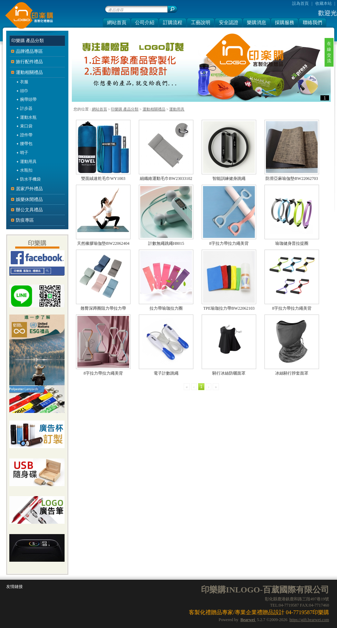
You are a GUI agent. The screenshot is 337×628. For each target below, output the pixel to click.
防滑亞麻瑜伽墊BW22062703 (292, 178)
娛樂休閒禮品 (29, 199)
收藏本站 (323, 3)
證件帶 (26, 135)
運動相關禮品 (154, 109)
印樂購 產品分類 (124, 109)
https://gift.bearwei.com (309, 619)
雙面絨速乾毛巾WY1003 (103, 178)
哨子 (24, 152)
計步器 (26, 108)
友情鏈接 (14, 586)
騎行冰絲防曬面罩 (228, 373)
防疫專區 (25, 220)
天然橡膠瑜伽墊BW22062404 (103, 243)
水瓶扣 (26, 170)
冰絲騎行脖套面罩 (291, 373)
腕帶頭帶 (28, 99)
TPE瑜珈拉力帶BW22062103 (229, 308)
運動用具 (176, 109)
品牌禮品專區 (29, 51)
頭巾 (24, 90)
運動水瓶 (28, 117)
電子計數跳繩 (166, 373)
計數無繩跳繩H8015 (166, 243)
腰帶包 (26, 143)
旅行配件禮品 (29, 61)
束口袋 (26, 126)
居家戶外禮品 (29, 188)
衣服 (24, 81)
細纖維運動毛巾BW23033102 (166, 178)
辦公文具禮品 (29, 209)
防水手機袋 (30, 179)
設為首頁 (300, 3)
